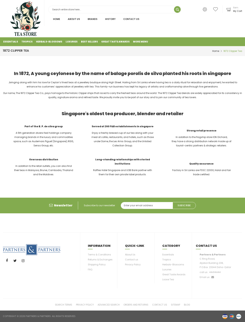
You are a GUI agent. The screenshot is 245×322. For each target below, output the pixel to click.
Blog (187, 304)
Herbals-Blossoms (173, 264)
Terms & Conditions (99, 254)
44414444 (215, 272)
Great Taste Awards (173, 274)
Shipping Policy (97, 264)
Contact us (131, 259)
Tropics (166, 259)
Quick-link (134, 246)
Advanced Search (109, 304)
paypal (238, 316)
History (110, 19)
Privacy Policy (133, 264)
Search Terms (63, 304)
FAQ (90, 269)
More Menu (140, 41)
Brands (92, 19)
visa (225, 316)
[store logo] (25, 18)
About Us (74, 19)
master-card (231, 316)
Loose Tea (168, 279)
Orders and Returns (135, 304)
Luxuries (167, 269)
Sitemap (175, 304)
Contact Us (131, 19)
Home (56, 19)
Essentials (168, 254)
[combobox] (114, 9)
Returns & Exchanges (100, 259)
